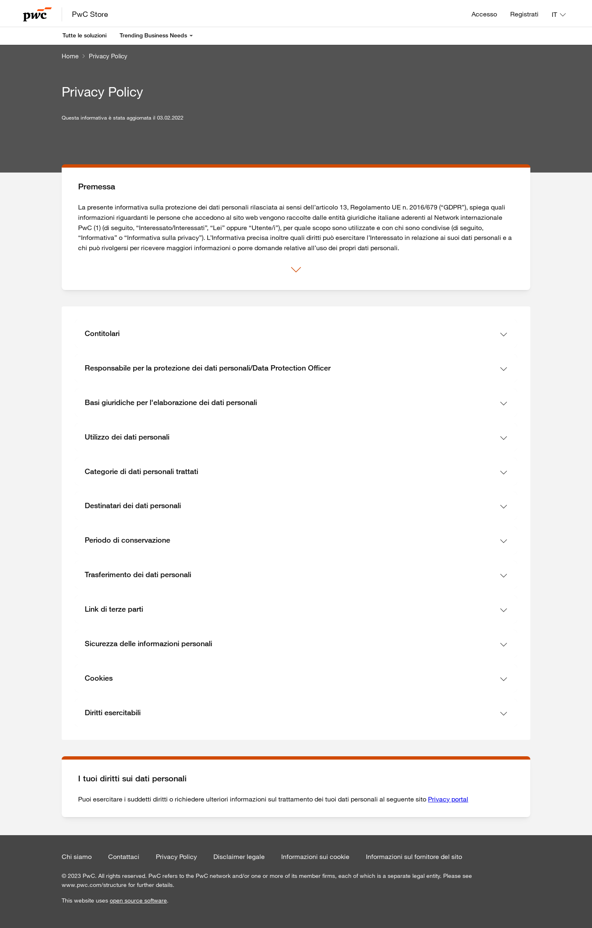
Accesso (484, 14)
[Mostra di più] (296, 270)
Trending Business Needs (153, 35)
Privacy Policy (108, 56)
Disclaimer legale (239, 856)
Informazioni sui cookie (315, 856)
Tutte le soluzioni (84, 35)
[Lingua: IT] (558, 14)
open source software (138, 900)
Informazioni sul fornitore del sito (414, 856)
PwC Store (90, 13)
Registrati (524, 14)
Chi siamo (77, 856)
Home (70, 56)
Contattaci (123, 856)
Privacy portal (448, 799)
